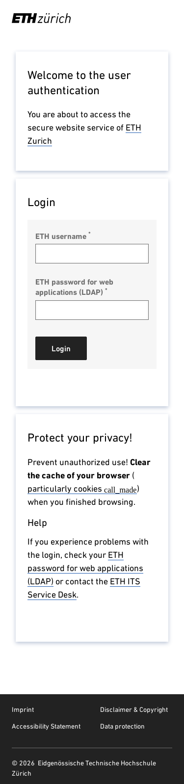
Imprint (23, 709)
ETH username (63, 236)
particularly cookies (82, 488)
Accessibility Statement (46, 726)
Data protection (122, 726)
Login (61, 348)
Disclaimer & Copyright (134, 709)
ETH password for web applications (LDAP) (74, 287)
